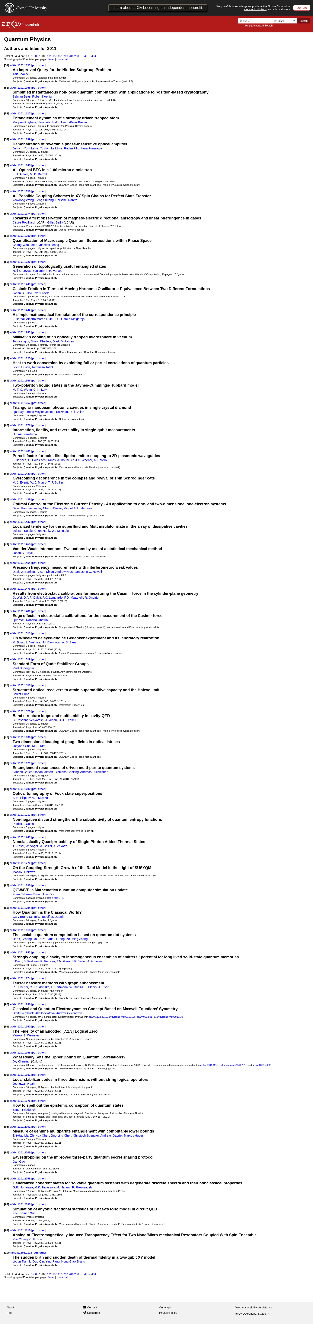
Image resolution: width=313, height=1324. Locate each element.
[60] (6, 284)
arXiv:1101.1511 (20, 633)
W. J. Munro (38, 482)
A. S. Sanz (69, 642)
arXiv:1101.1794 (20, 907)
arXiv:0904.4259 (209, 1065)
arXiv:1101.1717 (20, 814)
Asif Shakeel (21, 74)
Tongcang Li (21, 341)
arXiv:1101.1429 (20, 499)
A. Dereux (100, 460)
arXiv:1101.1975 (20, 1100)
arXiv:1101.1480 (20, 611)
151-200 (63, 56)
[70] (6, 521)
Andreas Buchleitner (94, 772)
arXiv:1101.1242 (20, 310)
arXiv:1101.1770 (20, 863)
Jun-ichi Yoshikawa (25, 148)
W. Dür (74, 987)
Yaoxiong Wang (23, 200)
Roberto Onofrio (37, 620)
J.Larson (51, 720)
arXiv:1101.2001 (20, 1126)
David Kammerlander (27, 508)
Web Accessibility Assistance (253, 1307)
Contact (92, 1307)
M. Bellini (45, 846)
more (60, 59)
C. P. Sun (35, 1239)
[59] (6, 261)
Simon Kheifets (41, 341)
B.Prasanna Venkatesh (28, 720)
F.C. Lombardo (53, 597)
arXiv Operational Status (252, 1313)
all (66, 59)
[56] (6, 191)
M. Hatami (63, 1187)
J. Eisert (103, 987)
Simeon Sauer (22, 772)
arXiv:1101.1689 (20, 789)
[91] (6, 1026)
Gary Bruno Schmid (26, 916)
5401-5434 (89, 56)
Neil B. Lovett (22, 270)
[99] (6, 1230)
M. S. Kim (38, 746)
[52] (6, 87)
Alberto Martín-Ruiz (39, 319)
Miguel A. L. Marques (78, 508)
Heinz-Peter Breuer (74, 122)
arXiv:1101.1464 (20, 562)
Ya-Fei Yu (39, 939)
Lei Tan (17, 530)
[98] (6, 1204)
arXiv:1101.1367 (20, 403)
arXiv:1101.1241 (20, 284)
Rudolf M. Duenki (52, 916)
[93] (6, 1074)
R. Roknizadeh (82, 1187)
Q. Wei (17, 597)
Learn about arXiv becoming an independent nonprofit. (157, 8)
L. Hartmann (59, 987)
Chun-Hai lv (42, 530)
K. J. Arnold (20, 174)
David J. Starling (24, 571)
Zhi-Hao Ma (20, 1135)
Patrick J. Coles (23, 824)
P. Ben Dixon (45, 571)
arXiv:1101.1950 (20, 1026)
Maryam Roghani (24, 122)
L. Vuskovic (33, 642)
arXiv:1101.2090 (20, 1204)
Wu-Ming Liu (60, 530)
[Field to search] (285, 20)
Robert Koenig (42, 96)
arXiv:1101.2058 (20, 1178)
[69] (6, 499)
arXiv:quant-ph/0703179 (233, 1065)
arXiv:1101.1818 (20, 930)
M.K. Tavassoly (45, 1187)
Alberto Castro (52, 508)
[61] (6, 310)
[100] (7, 1252)
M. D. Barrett (38, 174)
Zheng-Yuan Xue (24, 1213)
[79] (6, 737)
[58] (6, 235)
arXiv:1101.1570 (20, 711)
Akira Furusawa (91, 148)
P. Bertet (80, 961)
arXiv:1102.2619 (98, 1016)
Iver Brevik (41, 293)
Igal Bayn (19, 412)
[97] (6, 1178)
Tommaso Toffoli (42, 367)
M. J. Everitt (21, 482)
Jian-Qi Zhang (22, 939)
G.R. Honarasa (23, 1187)
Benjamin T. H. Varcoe (47, 270)
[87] (6, 930)
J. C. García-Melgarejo (69, 319)
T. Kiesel (18, 846)
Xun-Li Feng (56, 939)
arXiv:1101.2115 (20, 1230)
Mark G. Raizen (63, 341)
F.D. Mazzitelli (73, 597)
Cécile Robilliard (24, 222)
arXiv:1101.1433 (20, 521)
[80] (6, 763)
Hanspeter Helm (49, 122)
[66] (6, 425)
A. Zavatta (60, 846)
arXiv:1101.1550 (20, 685)
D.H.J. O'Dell (67, 720)
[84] (6, 863)
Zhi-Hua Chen (39, 1135)
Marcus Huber (133, 1135)
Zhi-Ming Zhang (77, 939)
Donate (302, 7)
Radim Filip (71, 148)
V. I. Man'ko (40, 797)
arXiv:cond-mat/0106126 (121, 1016)
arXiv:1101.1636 (20, 737)
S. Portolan (31, 961)
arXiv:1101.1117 (20, 113)
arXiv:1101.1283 (20, 332)
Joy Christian (21, 1061)
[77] (6, 685)
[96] (6, 1152)
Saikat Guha (21, 694)
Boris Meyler (35, 412)
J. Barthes (19, 460)
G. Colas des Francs (42, 460)
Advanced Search (262, 25)
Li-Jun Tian (20, 1261)
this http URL (56, 897)
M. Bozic (18, 642)
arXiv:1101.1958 (20, 1052)
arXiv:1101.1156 (20, 191)
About (10, 1307)
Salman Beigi (22, 96)
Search (304, 20)
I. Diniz (17, 961)
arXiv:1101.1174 (20, 213)
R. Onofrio (92, 597)
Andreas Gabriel (111, 1135)
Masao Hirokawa (24, 872)
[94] (6, 1100)
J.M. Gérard (65, 961)
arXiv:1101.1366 (20, 380)
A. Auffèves (95, 961)
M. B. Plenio (88, 987)
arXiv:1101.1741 (20, 837)
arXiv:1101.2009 (20, 1152)
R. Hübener (20, 987)
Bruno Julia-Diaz (44, 894)
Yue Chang (20, 1239)
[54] (6, 139)
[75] (6, 633)
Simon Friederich (24, 1109)
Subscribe (93, 1312)
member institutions (255, 9)
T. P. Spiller (55, 482)
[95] (6, 1126)
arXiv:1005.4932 (261, 1065)
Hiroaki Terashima (25, 434)
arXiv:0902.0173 (146, 1016)
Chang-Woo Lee (24, 245)
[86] (6, 907)
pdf (34, 65)
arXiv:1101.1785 (20, 885)
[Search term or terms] (256, 20)
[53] (6, 113)
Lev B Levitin (21, 367)
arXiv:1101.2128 (22, 1252)
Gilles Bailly (55, 222)
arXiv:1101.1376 (20, 425)
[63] (6, 358)
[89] (6, 978)
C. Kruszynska (39, 987)
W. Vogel (32, 846)
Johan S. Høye (23, 293)
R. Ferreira (47, 961)
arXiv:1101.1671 (20, 763)
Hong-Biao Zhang (73, 1261)
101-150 (52, 56)
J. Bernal (19, 319)
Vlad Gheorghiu (23, 668)
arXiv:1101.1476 (20, 588)
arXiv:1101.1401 (20, 451)
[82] (6, 814)
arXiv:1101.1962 (20, 1074)
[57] (6, 213)
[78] (6, 711)
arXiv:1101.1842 (20, 952)
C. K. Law (40, 389)
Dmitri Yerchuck (23, 1013)
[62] (6, 332)
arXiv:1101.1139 (20, 139)
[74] (6, 611)
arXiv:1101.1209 (20, 235)
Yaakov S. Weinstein (26, 1035)
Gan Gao (19, 1161)
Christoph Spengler (86, 1135)
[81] (6, 789)
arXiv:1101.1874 (20, 978)
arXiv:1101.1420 (20, 473)
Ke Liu (28, 530)
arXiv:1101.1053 (20, 65)
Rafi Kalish (77, 412)
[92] (6, 1052)
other (41, 65)
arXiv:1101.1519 (20, 659)
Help (247, 25)
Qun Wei (18, 620)
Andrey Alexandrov (69, 1013)
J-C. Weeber (83, 460)
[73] (6, 588)
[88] (6, 952)
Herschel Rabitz (66, 200)
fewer (51, 59)
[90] (6, 1004)
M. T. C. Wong (22, 389)
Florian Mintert (43, 772)
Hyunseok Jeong (47, 245)
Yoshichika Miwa (51, 148)
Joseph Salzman (56, 412)
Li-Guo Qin (36, 1261)
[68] (6, 473)
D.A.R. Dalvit (32, 597)
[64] (6, 380)
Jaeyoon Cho (22, 746)
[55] (6, 165)
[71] (6, 544)
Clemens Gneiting (67, 772)
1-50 (34, 56)
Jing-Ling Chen (61, 1135)
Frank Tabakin (22, 894)
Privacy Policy (168, 1312)
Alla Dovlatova (45, 1013)
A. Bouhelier (65, 460)
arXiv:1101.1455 (20, 544)
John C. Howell (91, 571)
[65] (6, 403)
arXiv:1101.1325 (20, 358)
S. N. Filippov (22, 797)
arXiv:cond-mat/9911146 (169, 1016)
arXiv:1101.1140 (20, 165)
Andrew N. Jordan (67, 571)
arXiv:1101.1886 (20, 1004)
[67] (6, 451)
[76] (6, 659)
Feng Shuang (44, 200)
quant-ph (32, 24)
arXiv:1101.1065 (20, 87)
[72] (6, 562)
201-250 (74, 56)
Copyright (165, 1307)
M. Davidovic (52, 642)
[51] (6, 65)
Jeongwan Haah (24, 1083)
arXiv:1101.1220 (20, 261)
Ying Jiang (52, 1261)
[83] (6, 837)
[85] (6, 885)
